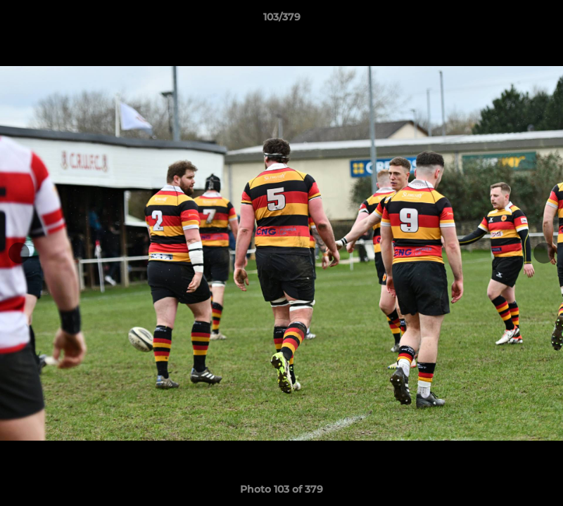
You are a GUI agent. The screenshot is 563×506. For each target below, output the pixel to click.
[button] (537, 20)
